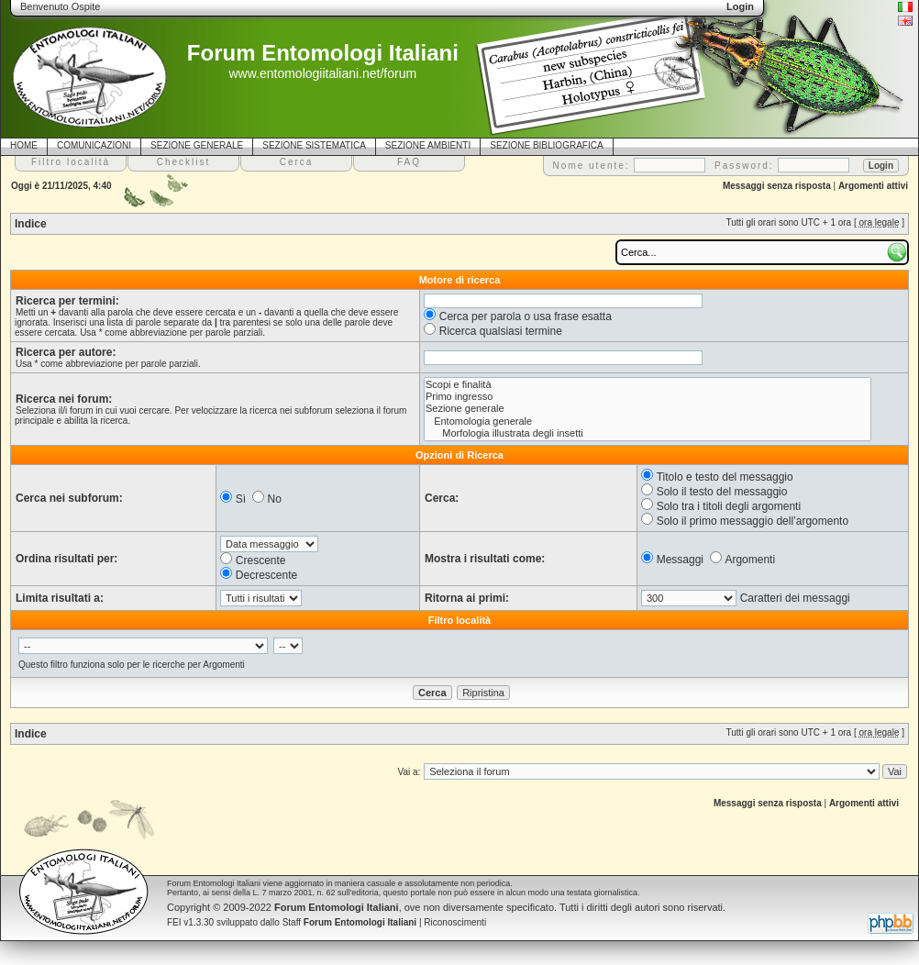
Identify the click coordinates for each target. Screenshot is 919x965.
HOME (24, 145)
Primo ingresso (647, 397)
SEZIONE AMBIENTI (428, 145)
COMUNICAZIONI (94, 145)
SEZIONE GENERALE (196, 145)
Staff (349, 922)
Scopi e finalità (647, 385)
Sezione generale (647, 409)
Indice (31, 223)
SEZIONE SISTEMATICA (314, 145)
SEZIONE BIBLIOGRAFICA (546, 145)
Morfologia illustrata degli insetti (647, 433)
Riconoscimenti (455, 922)
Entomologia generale (647, 421)
